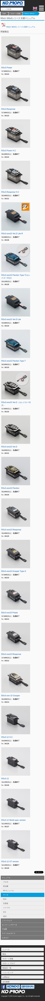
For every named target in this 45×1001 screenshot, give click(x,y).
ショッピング (7, 973)
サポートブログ (8, 963)
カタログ (5, 938)
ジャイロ (6, 908)
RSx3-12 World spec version (13, 820)
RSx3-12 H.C (7, 737)
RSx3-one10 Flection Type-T (13, 361)
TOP (4, 14)
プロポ (5, 882)
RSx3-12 (5, 779)
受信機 (5, 886)
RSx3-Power (6, 68)
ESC (5, 899)
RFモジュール (8, 891)
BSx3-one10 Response (11, 654)
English (35, 9)
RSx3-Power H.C (8, 151)
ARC (5, 916)
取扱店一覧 (6, 968)
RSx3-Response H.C (10, 192)
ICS (4, 912)
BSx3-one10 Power (9, 613)
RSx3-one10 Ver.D (9, 447)
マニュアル (6, 878)
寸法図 (4, 929)
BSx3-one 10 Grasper (10, 696)
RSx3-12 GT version (10, 862)
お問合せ (6, 977)
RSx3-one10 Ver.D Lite (11, 319)
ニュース (6, 949)
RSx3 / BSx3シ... (30, 14)
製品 (4, 954)
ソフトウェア (7, 920)
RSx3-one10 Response (11, 530)
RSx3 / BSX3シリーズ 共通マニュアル (18, 27)
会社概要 (6, 982)
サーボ (5, 895)
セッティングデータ (9, 925)
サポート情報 (15, 14)
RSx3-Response (8, 109)
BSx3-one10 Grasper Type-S (13, 571)
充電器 (5, 903)
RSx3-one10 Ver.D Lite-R (12, 234)
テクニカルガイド (8, 933)
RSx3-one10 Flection (10, 488)
